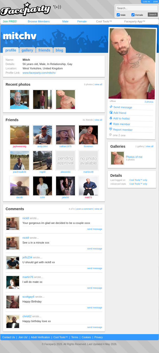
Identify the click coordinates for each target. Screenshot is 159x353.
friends (44, 50)
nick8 (25, 218)
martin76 (27, 277)
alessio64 (65, 172)
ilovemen (88, 146)
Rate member (121, 123)
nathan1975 (65, 146)
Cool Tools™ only (138, 180)
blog (59, 50)
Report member (123, 129)
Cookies (86, 337)
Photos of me (134, 156)
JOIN (155, 2)
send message (94, 229)
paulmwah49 (19, 172)
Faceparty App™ (134, 21)
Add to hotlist (121, 118)
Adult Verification (40, 337)
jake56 (65, 197)
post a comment (84, 209)
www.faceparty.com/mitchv (39, 72)
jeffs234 (27, 257)
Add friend (119, 112)
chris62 (26, 316)
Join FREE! (10, 21)
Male (65, 21)
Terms (74, 337)
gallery (27, 50)
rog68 (42, 172)
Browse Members (39, 21)
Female (82, 21)
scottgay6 (28, 296)
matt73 (88, 197)
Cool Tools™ (104, 21)
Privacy (99, 337)
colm (42, 197)
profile (10, 50)
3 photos (148, 101)
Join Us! (23, 337)
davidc (19, 197)
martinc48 (88, 172)
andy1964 (42, 146)
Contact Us (8, 337)
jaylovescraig (19, 146)
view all (98, 84)
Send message (122, 107)
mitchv (19, 36)
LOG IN (146, 2)
